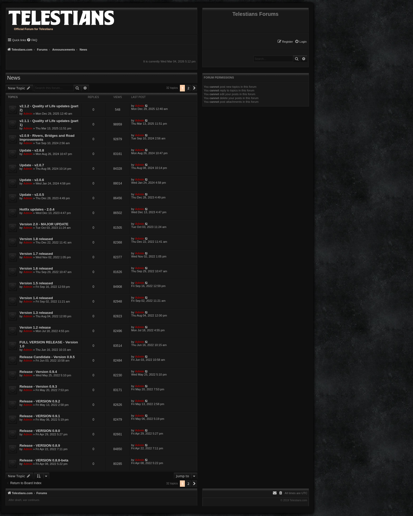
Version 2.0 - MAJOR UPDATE (43, 224)
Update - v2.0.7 (31, 165)
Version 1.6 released (36, 268)
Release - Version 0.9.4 (38, 372)
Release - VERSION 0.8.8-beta (43, 460)
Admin (27, 113)
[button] (194, 88)
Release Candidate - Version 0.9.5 (47, 357)
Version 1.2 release (35, 327)
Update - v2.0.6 (31, 180)
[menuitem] (301, 41)
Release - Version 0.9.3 (38, 386)
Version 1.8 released (36, 239)
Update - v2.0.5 (31, 195)
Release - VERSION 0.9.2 (39, 401)
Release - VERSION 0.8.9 (39, 445)
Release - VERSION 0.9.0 (39, 431)
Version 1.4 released (36, 298)
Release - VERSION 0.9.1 (39, 416)
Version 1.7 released (36, 254)
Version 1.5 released (36, 283)
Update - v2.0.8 (31, 150)
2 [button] (188, 88)
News (13, 78)
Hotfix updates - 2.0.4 (37, 209)
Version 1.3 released (36, 313)
